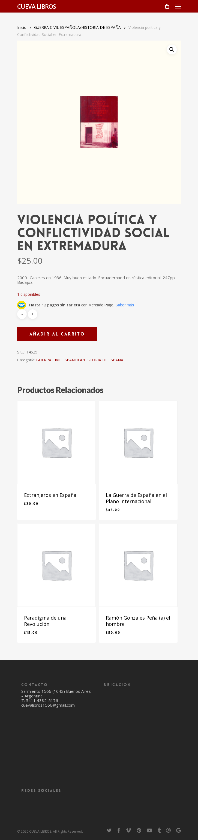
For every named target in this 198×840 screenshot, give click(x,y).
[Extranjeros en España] (56, 442)
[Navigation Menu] (178, 6)
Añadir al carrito (57, 334)
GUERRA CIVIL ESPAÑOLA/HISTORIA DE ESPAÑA (77, 27)
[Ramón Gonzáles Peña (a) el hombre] (138, 565)
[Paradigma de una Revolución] (56, 565)
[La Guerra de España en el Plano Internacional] (138, 442)
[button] (172, 49)
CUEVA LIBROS (36, 6)
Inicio (21, 27)
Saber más (124, 305)
